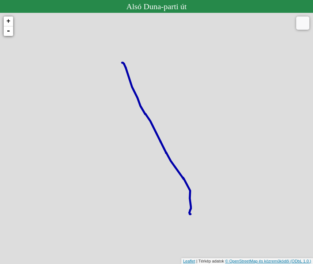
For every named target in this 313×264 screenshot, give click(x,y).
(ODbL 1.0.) (300, 261)
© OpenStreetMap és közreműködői (257, 261)
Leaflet (189, 261)
